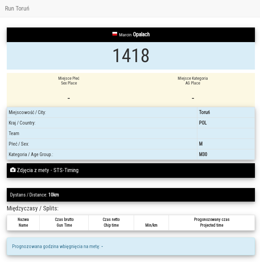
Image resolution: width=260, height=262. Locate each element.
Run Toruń (17, 8)
